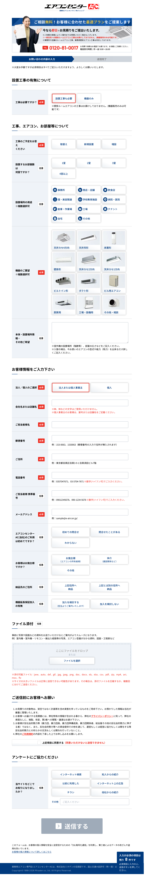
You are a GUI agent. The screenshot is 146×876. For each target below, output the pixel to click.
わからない (71, 543)
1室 (64, 163)
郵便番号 (30, 441)
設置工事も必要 (63, 98)
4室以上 (63, 173)
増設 (114, 144)
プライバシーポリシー (102, 716)
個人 (109, 387)
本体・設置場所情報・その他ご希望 (30, 338)
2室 (89, 163)
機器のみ (89, 98)
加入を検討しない (109, 604)
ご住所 (30, 459)
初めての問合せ (70, 532)
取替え (63, 144)
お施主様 (70, 559)
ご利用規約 (27, 733)
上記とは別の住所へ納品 (109, 587)
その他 (70, 570)
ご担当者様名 (30, 424)
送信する (76, 826)
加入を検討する (70, 603)
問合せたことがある (109, 532)
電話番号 (30, 477)
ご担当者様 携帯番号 (30, 496)
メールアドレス (30, 514)
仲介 (109, 559)
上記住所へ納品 (71, 587)
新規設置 (89, 144)
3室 (114, 163)
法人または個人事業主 (71, 387)
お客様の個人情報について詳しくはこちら (31, 851)
